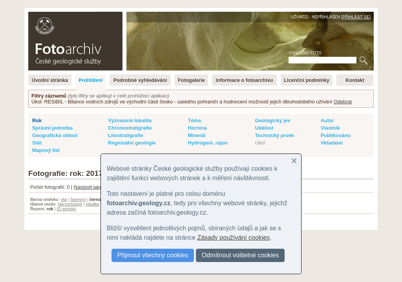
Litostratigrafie (125, 135)
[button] (294, 161)
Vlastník (330, 128)
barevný (78, 199)
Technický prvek (274, 135)
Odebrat (343, 102)
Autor (327, 120)
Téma (194, 120)
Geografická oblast (54, 135)
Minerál (196, 135)
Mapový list (46, 150)
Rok (37, 120)
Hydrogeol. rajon (208, 143)
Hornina (197, 128)
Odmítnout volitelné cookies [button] (240, 255)
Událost (264, 128)
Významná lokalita (130, 120)
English (113, 16)
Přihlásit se (355, 17)
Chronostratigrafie (130, 128)
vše (63, 199)
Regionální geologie (132, 143)
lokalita (92, 204)
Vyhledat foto (305, 53)
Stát (37, 143)
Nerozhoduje (70, 204)
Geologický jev (272, 120)
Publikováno (336, 135)
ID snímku (66, 208)
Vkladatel (332, 143)
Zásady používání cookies (233, 237)
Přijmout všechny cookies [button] (152, 255)
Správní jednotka (52, 128)
